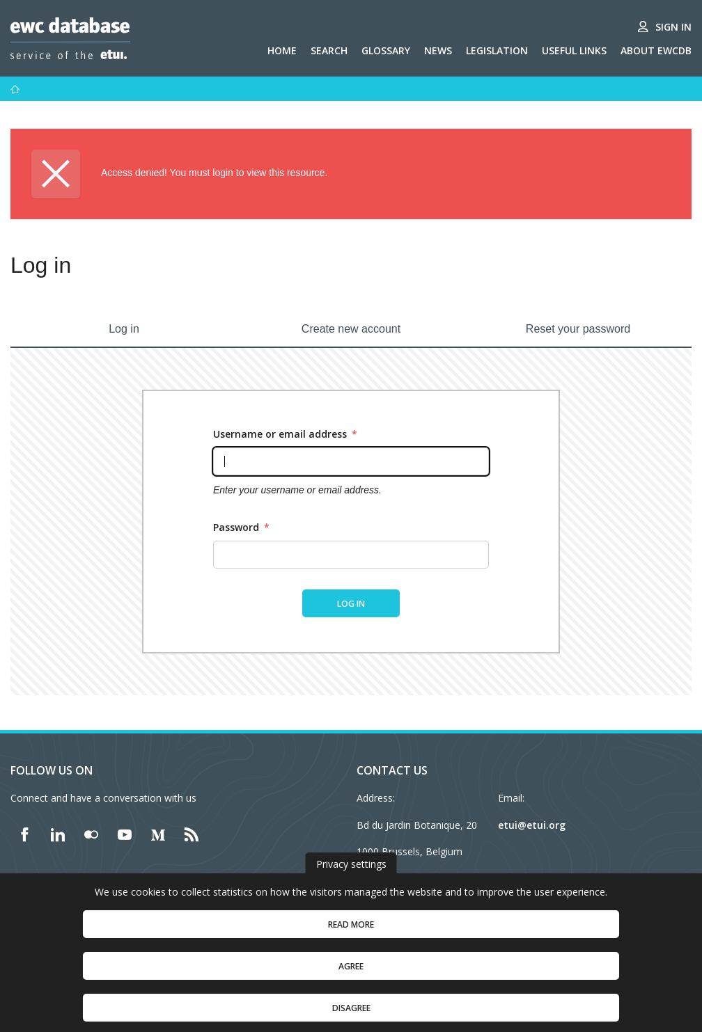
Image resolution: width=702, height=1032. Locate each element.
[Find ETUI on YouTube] (125, 834)
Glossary (385, 50)
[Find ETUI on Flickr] (91, 834)
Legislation (497, 50)
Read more (351, 939)
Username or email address (285, 433)
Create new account (351, 329)
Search (329, 50)
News (438, 50)
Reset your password (578, 329)
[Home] (15, 89)
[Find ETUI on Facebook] (24, 834)
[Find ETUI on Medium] (158, 834)
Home (282, 50)
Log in (124, 329)
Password (241, 527)
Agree (351, 981)
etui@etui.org (532, 825)
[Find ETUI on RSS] (191, 834)
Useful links (574, 50)
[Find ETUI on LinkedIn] (58, 834)
